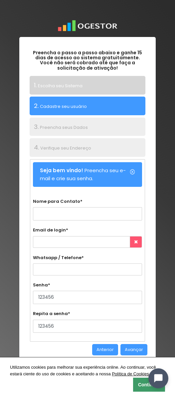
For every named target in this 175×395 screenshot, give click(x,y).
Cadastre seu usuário (58, 105)
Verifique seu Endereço (62, 147)
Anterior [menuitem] (105, 349)
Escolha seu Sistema (58, 85)
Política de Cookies (130, 373)
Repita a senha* (51, 313)
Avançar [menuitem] (134, 349)
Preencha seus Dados (61, 127)
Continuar (149, 384)
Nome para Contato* (58, 201)
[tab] (88, 85)
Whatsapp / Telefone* (58, 257)
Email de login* (50, 230)
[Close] (132, 172)
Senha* (41, 285)
